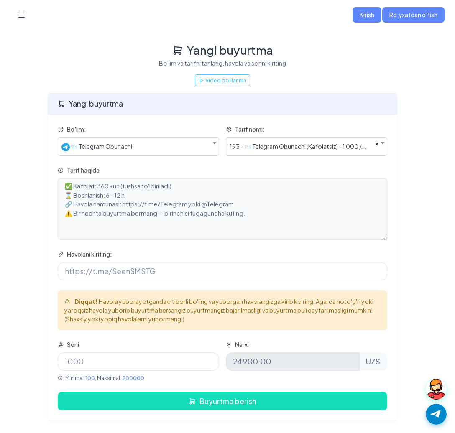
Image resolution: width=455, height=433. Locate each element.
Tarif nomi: (245, 129)
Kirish (367, 14)
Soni (68, 344)
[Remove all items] (376, 143)
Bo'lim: (72, 129)
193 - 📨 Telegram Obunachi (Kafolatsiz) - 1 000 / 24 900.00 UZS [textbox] (302, 146)
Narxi (237, 344)
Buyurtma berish (222, 401)
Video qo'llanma (222, 80)
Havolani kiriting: (85, 254)
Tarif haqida (79, 170)
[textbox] (138, 146)
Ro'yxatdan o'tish (413, 14)
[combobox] (138, 146)
